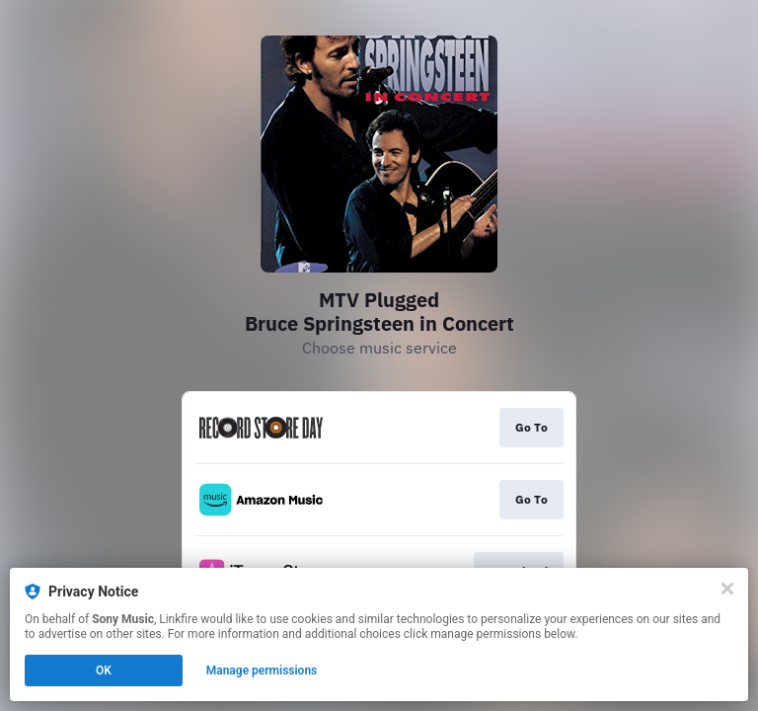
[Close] (727, 588)
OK (104, 670)
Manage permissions (262, 670)
